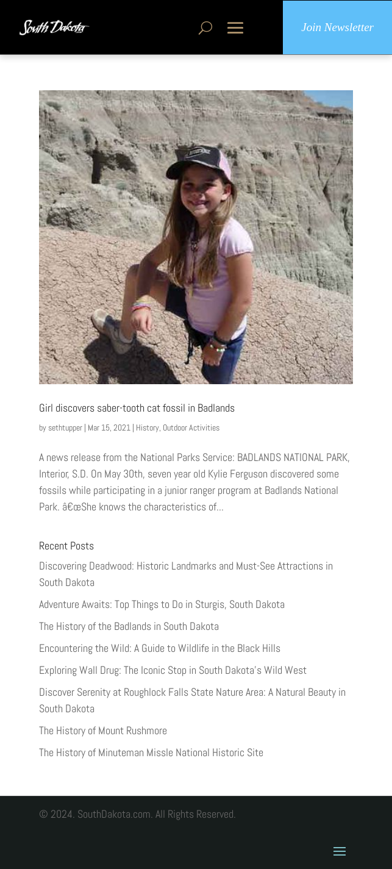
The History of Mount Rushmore (103, 730)
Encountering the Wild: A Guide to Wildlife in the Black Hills (159, 648)
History (147, 427)
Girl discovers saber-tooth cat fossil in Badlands (137, 408)
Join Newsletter (337, 27)
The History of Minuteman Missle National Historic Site (151, 752)
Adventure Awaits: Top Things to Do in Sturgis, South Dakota (162, 604)
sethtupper (65, 427)
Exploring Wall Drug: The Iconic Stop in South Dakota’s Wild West (173, 670)
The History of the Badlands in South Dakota (129, 626)
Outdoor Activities (191, 427)
